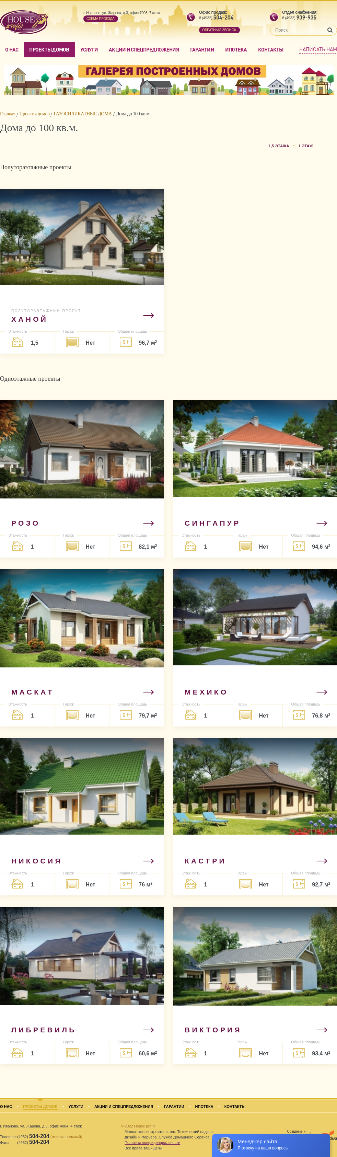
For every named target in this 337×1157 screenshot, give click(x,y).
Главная (7, 113)
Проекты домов (49, 49)
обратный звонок (219, 30)
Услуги (89, 49)
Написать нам (318, 49)
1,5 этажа (279, 146)
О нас (11, 49)
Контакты (270, 49)
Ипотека (236, 49)
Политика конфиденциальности (152, 1143)
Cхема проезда (100, 19)
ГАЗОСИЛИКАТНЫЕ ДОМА (83, 113)
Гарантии (202, 49)
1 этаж (306, 146)
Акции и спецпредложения (144, 49)
